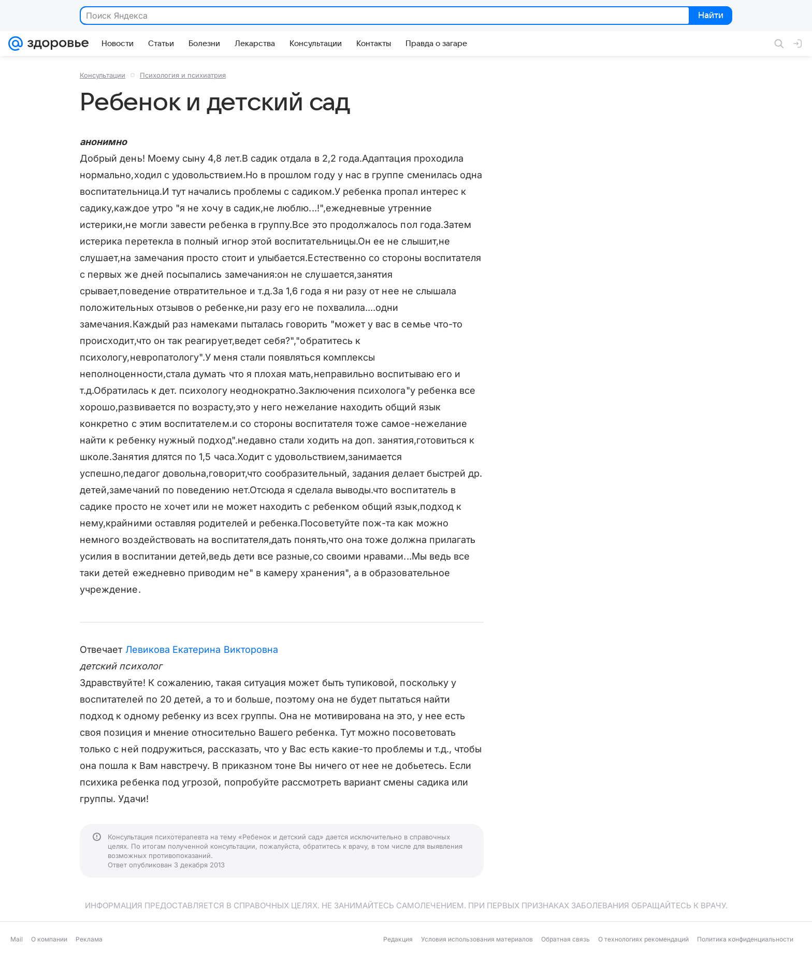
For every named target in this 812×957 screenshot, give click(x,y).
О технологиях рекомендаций (643, 939)
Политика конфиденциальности (745, 939)
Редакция (398, 939)
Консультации (102, 75)
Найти (709, 16)
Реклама (89, 939)
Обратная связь (565, 939)
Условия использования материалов (477, 939)
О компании (49, 939)
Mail (16, 939)
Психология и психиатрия (183, 75)
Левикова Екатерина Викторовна (202, 649)
